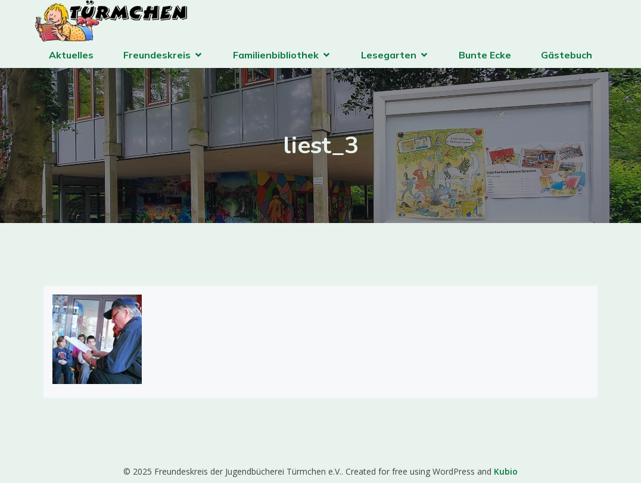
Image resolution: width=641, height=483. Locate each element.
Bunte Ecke (485, 55)
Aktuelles (71, 55)
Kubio (506, 471)
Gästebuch (566, 55)
